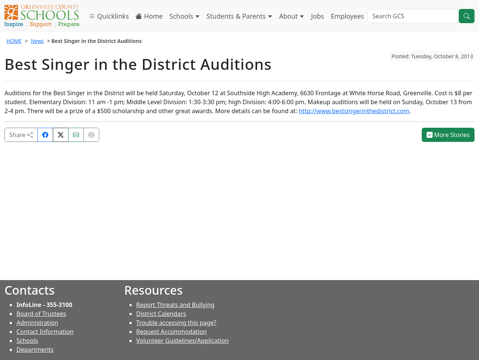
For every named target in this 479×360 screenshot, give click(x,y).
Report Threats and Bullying (175, 305)
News (37, 40)
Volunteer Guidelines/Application (182, 340)
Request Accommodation (171, 332)
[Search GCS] (413, 16)
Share (21, 135)
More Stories (448, 135)
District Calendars (161, 314)
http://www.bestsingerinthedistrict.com (354, 111)
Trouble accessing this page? (176, 323)
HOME (14, 40)
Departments (35, 349)
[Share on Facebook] (45, 135)
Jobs (317, 16)
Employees (347, 16)
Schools (185, 16)
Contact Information (45, 332)
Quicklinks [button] (109, 16)
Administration (37, 323)
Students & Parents (239, 16)
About (292, 16)
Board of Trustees (41, 314)
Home (149, 16)
